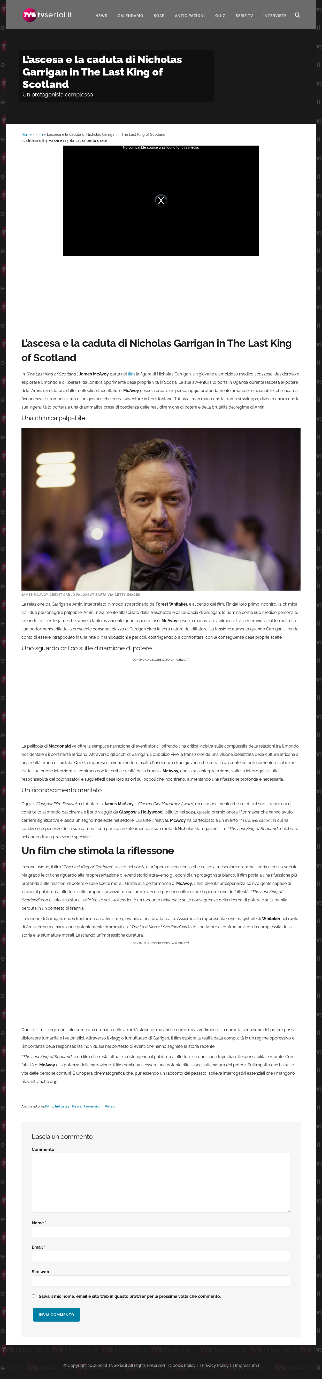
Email (38, 1247)
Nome (39, 1222)
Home (26, 134)
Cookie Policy (183, 1365)
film (131, 374)
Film (39, 134)
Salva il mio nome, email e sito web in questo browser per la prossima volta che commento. (130, 1296)
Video (110, 1106)
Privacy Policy (215, 1365)
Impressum (246, 1365)
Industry (62, 1106)
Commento (44, 1149)
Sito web (40, 1271)
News (76, 1106)
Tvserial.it (47, 14)
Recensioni (93, 1106)
